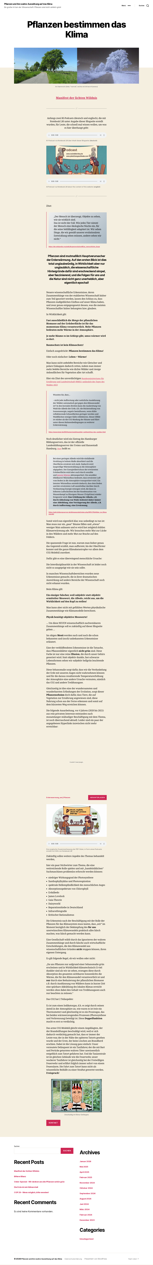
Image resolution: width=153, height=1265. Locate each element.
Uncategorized (87, 1239)
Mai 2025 (84, 1167)
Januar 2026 (86, 1161)
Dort (59, 449)
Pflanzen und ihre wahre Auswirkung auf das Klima (32, 4)
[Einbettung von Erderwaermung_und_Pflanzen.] (76, 762)
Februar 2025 (87, 1177)
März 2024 (85, 1209)
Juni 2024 (85, 1204)
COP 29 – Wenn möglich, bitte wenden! (33, 1192)
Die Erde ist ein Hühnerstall (27, 1187)
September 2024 (88, 1193)
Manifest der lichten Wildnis (76, 98)
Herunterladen (97, 798)
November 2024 (88, 1183)
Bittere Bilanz (20, 1176)
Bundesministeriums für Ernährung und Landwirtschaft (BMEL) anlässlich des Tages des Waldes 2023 (76, 382)
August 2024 (86, 1199)
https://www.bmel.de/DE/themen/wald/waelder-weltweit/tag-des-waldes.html (77, 432)
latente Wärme (63, 475)
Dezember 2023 (88, 1220)
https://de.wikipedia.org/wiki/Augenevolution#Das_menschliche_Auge (74, 247)
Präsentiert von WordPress (101, 1259)
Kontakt (53, 1123)
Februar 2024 (87, 1215)
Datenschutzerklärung (78, 1259)
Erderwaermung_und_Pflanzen (60, 798)
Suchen (16, 1146)
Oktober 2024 (87, 1188)
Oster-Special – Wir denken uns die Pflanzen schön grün (42, 1182)
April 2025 (85, 1172)
